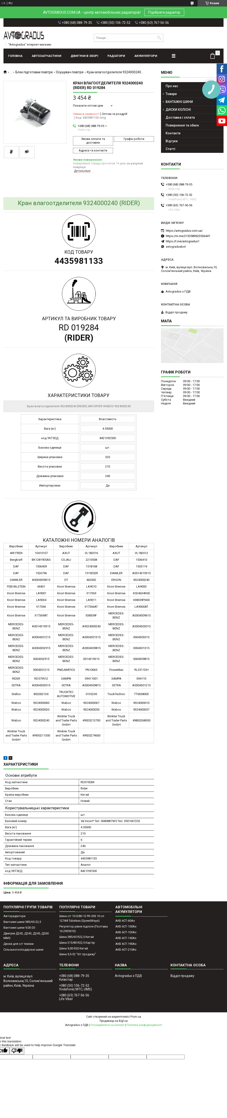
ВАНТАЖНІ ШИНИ (179, 102)
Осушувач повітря (69, 72)
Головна (15, 56)
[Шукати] (159, 38)
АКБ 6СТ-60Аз (125, 920)
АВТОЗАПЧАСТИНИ (46, 56)
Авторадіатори (14, 916)
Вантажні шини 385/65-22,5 (22, 922)
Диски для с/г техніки (18, 944)
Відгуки (172, 141)
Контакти (173, 133)
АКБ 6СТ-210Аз (125, 949)
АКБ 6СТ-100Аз (125, 926)
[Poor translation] (16, 1051)
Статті (170, 149)
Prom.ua (135, 1016)
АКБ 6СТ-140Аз (125, 938)
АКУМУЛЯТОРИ (145, 56)
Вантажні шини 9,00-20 (19, 927)
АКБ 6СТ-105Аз (125, 932)
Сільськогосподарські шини (23, 949)
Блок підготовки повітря (34, 72)
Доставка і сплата (180, 117)
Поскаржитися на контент (108, 1025)
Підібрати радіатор (164, 12)
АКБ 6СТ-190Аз (125, 944)
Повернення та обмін (182, 125)
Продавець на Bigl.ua (114, 1021)
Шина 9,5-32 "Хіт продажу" (77, 954)
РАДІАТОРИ (116, 56)
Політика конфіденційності (144, 1025)
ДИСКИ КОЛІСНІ (178, 109)
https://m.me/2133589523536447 (188, 236)
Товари (171, 94)
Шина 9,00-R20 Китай (73, 948)
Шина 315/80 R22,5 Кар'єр (77, 942)
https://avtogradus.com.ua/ (184, 230)
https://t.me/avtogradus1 (182, 241)
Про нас (172, 86)
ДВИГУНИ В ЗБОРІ (84, 56)
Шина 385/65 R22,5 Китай (76, 937)
